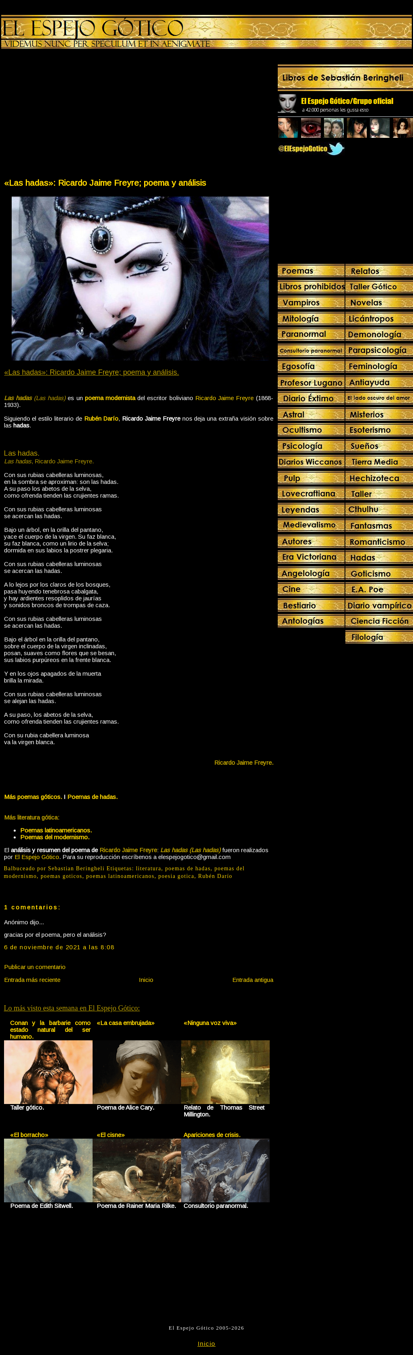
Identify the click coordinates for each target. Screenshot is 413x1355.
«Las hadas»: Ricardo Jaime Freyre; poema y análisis (105, 182)
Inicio (146, 979)
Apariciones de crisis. (212, 1134)
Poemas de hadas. (92, 796)
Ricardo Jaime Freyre (224, 397)
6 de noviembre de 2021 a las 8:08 (59, 947)
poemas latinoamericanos (120, 876)
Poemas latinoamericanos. (56, 830)
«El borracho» (29, 1134)
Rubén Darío (101, 418)
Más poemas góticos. (33, 796)
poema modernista (110, 397)
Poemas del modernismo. (54, 837)
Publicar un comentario (35, 966)
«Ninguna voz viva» (210, 1022)
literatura (148, 868)
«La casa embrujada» (126, 1022)
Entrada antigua (252, 979)
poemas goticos (62, 876)
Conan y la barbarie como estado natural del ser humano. (50, 1029)
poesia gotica (176, 876)
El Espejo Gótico (36, 856)
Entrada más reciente (32, 979)
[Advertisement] (70, 115)
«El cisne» (111, 1134)
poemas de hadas (188, 868)
